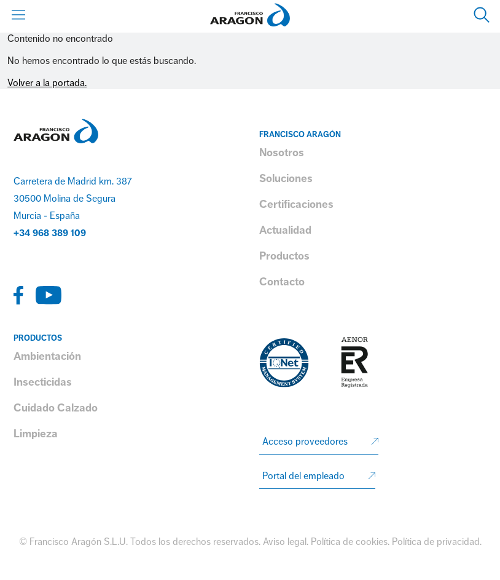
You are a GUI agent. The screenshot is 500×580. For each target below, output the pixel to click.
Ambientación (47, 356)
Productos (284, 256)
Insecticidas (43, 382)
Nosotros (281, 152)
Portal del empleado (303, 476)
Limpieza (36, 433)
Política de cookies (349, 542)
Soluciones (286, 178)
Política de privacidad (436, 542)
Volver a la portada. (47, 83)
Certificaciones (296, 204)
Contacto (282, 281)
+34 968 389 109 (50, 233)
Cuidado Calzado (56, 408)
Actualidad (285, 230)
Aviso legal (285, 542)
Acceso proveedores (305, 441)
